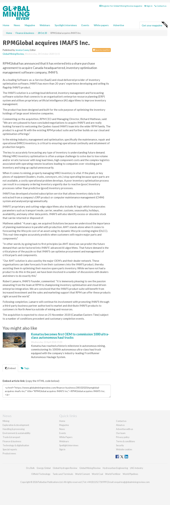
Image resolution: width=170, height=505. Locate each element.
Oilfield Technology (40, 474)
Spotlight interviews (66, 25)
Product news (9, 453)
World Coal (97, 474)
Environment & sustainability (16, 433)
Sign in (148, 6)
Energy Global (44, 468)
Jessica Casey (22, 50)
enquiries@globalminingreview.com (132, 482)
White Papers (65, 437)
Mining (6, 421)
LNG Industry (136, 468)
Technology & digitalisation (16, 445)
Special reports (10, 449)
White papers (101, 25)
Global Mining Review (13, 53)
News (62, 429)
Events (85, 25)
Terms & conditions (125, 441)
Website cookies (124, 449)
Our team (120, 433)
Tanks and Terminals (63, 474)
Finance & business (12, 441)
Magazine (30, 25)
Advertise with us (124, 429)
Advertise (118, 25)
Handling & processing (14, 429)
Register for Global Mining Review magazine (120, 6)
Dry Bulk (30, 468)
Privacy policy (123, 437)
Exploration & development (16, 425)
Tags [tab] (25, 368)
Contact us (160, 6)
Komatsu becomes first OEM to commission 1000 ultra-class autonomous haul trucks (70, 336)
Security (120, 445)
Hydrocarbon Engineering (115, 468)
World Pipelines (130, 474)
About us (120, 425)
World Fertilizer (113, 474)
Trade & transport (11, 437)
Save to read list (101, 50)
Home (6, 25)
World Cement (82, 474)
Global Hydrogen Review (65, 468)
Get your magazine (154, 25)
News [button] (17, 25)
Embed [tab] (10, 368)
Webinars (45, 25)
